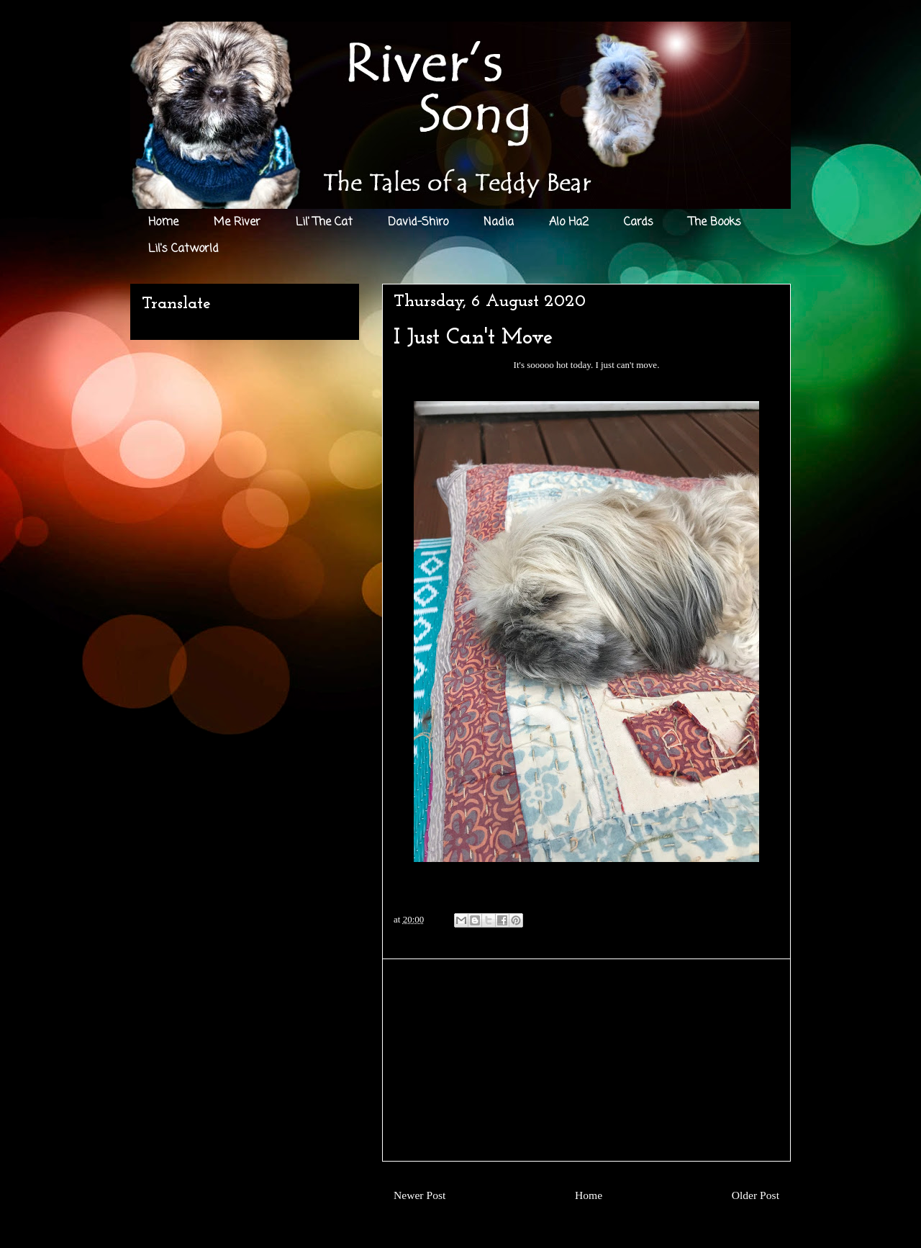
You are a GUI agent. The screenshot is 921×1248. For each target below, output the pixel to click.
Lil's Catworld (183, 249)
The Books (715, 222)
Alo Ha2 (569, 222)
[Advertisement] (586, 1060)
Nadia (499, 222)
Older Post (755, 1195)
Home (163, 222)
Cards (638, 222)
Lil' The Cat (324, 222)
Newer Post (419, 1195)
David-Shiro (418, 222)
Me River (237, 222)
